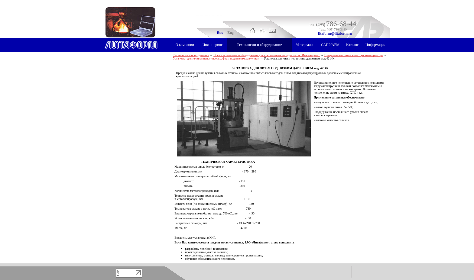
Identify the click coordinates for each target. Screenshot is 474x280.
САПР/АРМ (330, 45)
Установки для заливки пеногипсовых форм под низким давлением (216, 58)
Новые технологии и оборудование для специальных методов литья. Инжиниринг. (266, 55)
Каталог (352, 45)
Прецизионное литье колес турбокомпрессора (353, 55)
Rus (220, 33)
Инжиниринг (212, 45)
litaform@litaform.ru (335, 33)
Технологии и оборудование (259, 45)
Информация (375, 45)
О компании (185, 45)
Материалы (304, 45)
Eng (230, 33)
